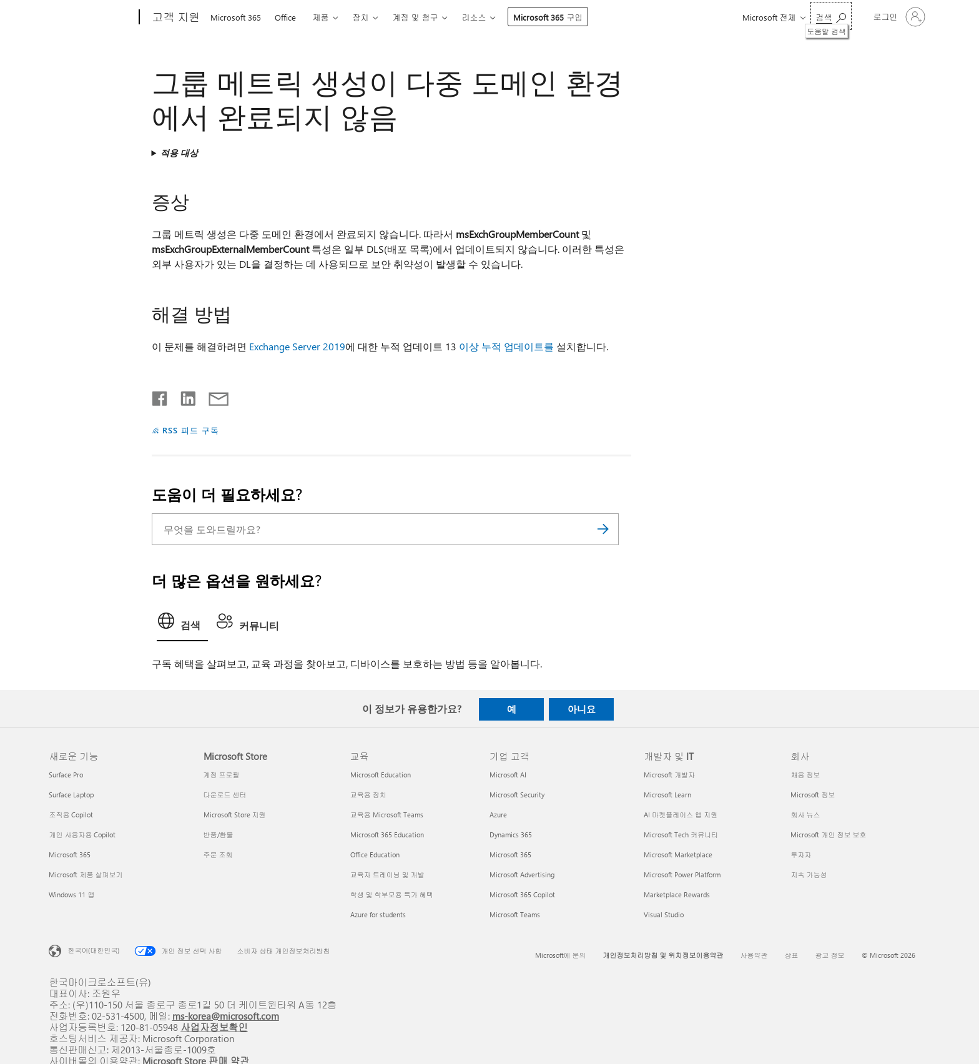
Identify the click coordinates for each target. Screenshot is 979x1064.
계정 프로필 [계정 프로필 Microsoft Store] (222, 774)
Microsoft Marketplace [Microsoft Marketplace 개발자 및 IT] (678, 854)
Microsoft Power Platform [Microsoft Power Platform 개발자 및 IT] (682, 874)
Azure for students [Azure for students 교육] (378, 914)
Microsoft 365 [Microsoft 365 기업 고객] (510, 854)
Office (285, 17)
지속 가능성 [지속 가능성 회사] (808, 874)
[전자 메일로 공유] (213, 396)
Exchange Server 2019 (297, 346)
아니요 (582, 708)
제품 (320, 17)
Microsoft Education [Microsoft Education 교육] (380, 774)
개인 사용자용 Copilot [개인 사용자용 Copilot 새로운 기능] (82, 834)
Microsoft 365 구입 (548, 17)
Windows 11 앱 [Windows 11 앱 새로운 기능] (71, 894)
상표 (792, 955)
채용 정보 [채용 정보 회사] (805, 774)
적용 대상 (179, 153)
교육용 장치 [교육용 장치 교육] (368, 794)
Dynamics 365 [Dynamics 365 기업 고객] (511, 834)
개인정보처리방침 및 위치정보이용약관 (663, 955)
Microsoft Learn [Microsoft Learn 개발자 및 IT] (667, 794)
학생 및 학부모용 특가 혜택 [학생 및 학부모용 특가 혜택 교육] (391, 894)
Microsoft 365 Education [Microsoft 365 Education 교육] (387, 834)
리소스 (473, 17)
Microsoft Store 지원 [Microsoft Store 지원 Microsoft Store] (235, 814)
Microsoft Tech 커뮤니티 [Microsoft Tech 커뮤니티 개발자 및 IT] (681, 834)
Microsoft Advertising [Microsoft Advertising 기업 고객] (522, 874)
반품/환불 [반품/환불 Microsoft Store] (219, 834)
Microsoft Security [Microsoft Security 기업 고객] (517, 794)
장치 (360, 17)
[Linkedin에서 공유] (183, 396)
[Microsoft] (91, 17)
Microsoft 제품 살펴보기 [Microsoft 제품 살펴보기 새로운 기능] (85, 874)
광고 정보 (830, 955)
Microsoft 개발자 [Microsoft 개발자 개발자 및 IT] (669, 774)
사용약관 (754, 955)
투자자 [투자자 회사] (800, 854)
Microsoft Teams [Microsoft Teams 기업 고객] (515, 914)
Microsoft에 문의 (560, 955)
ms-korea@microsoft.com (225, 1015)
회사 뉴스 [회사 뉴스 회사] (805, 814)
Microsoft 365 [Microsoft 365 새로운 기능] (70, 854)
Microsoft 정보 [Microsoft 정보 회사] (812, 794)
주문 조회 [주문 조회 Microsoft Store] (218, 854)
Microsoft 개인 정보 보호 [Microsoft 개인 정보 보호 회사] (828, 834)
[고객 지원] (174, 17)
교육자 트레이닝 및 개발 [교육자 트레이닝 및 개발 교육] (387, 874)
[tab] (182, 624)
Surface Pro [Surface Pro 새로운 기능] (66, 774)
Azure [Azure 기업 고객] (498, 814)
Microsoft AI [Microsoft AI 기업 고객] (508, 774)
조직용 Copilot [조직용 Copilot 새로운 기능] (71, 814)
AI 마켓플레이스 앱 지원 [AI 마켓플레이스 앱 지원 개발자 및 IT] (680, 814)
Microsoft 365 (235, 17)
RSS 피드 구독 (190, 430)
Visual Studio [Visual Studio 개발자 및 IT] (664, 914)
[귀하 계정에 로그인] (898, 17)
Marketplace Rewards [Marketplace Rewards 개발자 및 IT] (677, 894)
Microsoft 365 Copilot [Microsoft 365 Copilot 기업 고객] (522, 894)
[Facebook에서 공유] (160, 396)
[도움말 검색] (831, 16)
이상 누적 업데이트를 (506, 346)
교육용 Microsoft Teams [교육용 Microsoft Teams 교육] (386, 814)
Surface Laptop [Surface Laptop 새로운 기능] (71, 794)
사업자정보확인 (214, 1026)
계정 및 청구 (415, 17)
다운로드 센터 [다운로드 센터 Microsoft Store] (225, 794)
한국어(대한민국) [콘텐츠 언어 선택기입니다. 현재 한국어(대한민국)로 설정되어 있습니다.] (93, 950)
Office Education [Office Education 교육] (375, 854)
